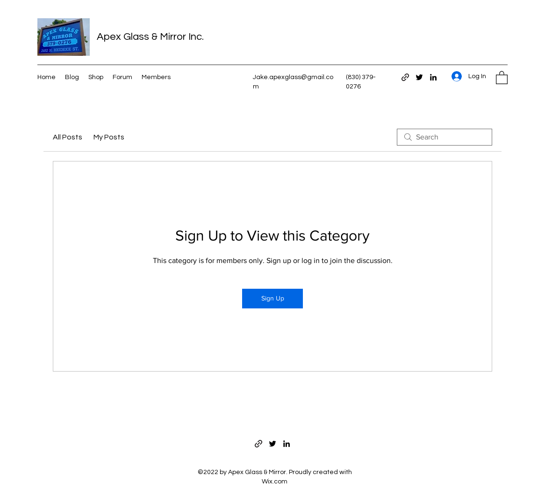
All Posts (67, 137)
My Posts (108, 137)
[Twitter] (419, 77)
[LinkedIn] (433, 77)
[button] (502, 77)
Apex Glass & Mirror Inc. (150, 36)
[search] (444, 137)
